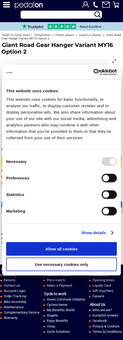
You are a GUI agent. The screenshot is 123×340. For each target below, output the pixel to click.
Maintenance (14, 307)
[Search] (61, 15)
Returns (10, 280)
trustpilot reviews (105, 315)
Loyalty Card (102, 285)
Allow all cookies (61, 248)
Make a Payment (59, 285)
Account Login (14, 291)
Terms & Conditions (107, 332)
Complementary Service (22, 312)
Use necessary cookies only (61, 264)
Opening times (103, 280)
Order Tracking (15, 296)
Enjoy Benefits (57, 321)
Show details (93, 232)
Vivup (51, 326)
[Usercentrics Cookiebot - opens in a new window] (93, 72)
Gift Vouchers (103, 291)
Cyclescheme (57, 305)
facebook (100, 321)
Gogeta (52, 315)
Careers (98, 296)
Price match (56, 280)
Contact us (12, 285)
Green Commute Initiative (66, 299)
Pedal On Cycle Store (16, 35)
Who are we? (102, 310)
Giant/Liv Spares (89, 35)
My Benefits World (60, 310)
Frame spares (64, 35)
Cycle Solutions (58, 332)
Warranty (10, 318)
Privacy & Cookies (106, 326)
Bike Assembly (15, 302)
